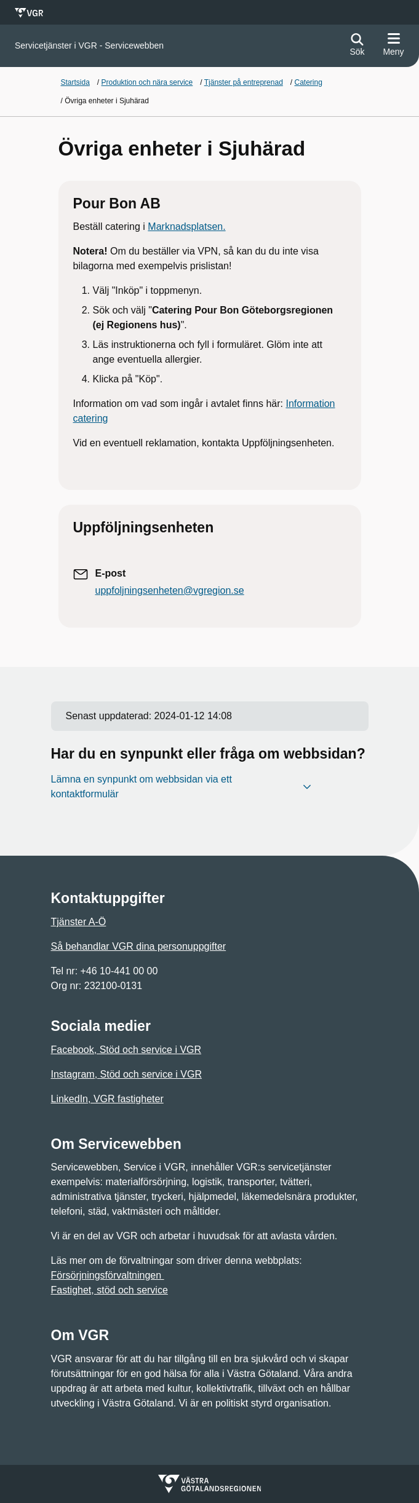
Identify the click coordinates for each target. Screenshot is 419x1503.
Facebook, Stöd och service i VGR (126, 1049)
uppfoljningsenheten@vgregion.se (169, 590)
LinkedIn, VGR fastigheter (107, 1099)
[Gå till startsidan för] (89, 45)
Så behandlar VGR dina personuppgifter (138, 946)
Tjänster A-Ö (78, 922)
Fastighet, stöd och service (109, 1290)
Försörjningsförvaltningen (107, 1275)
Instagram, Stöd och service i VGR (126, 1074)
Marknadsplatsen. (186, 226)
